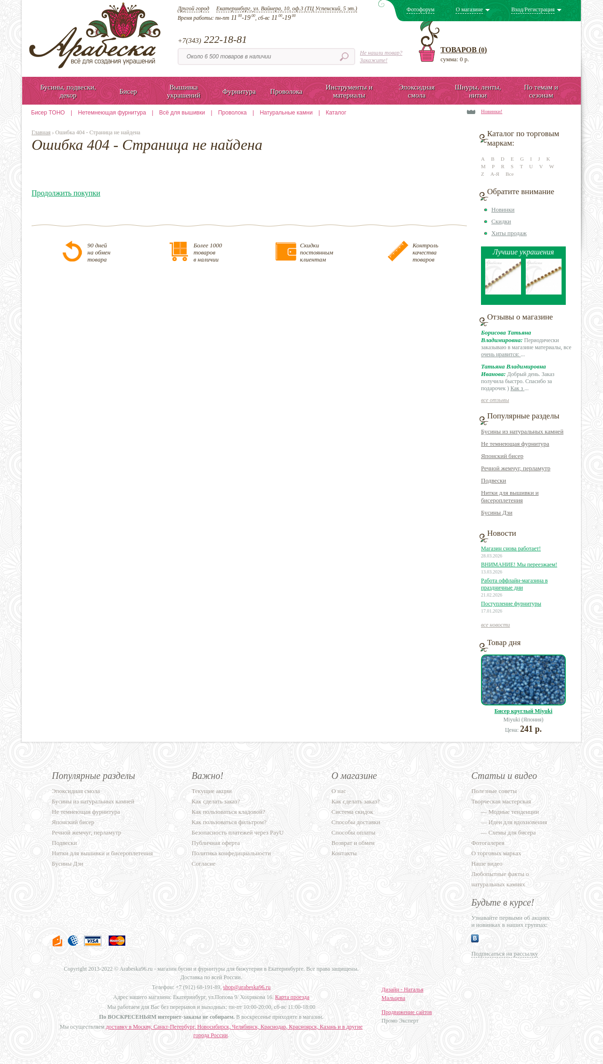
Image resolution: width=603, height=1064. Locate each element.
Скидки (501, 221)
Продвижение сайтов (407, 1012)
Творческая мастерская (501, 801)
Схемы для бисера (512, 832)
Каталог (336, 112)
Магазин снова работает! (511, 548)
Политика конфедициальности (231, 853)
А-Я (494, 174)
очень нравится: (501, 354)
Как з (517, 388)
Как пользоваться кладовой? (228, 811)
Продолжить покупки (66, 193)
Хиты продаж (509, 233)
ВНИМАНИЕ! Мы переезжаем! (519, 564)
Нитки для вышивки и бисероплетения (509, 496)
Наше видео (486, 863)
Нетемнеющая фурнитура (112, 112)
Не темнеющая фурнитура (515, 443)
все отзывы (495, 400)
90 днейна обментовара (98, 252)
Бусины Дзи (497, 512)
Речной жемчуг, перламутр (515, 468)
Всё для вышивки (182, 112)
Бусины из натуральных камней (522, 431)
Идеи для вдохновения (518, 822)
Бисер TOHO (48, 112)
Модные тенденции (514, 811)
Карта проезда (292, 997)
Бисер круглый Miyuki (524, 711)
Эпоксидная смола (76, 790)
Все (509, 174)
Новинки (502, 209)
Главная (41, 132)
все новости (495, 625)
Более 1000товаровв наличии (208, 252)
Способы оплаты (353, 832)
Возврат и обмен (353, 842)
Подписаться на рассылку (504, 953)
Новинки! (491, 111)
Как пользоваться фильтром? (229, 822)
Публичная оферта (216, 842)
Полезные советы (494, 790)
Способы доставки (356, 822)
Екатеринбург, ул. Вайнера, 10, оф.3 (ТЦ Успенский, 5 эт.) (286, 8)
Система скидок (352, 811)
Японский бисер (502, 455)
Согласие (204, 863)
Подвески (493, 480)
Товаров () (463, 50)
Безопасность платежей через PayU (238, 832)
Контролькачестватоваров (426, 252)
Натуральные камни (286, 112)
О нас (339, 790)
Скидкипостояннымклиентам (317, 252)
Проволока (232, 112)
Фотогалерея (487, 842)
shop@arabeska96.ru (247, 987)
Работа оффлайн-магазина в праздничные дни (514, 584)
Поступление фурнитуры (511, 603)
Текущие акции (212, 790)
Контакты (344, 853)
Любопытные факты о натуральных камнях (500, 879)
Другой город (193, 8)
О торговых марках (496, 853)
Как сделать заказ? (216, 801)
